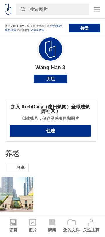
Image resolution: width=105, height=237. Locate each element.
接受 (84, 28)
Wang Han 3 (50, 67)
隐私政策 (10, 30)
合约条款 (56, 25)
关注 (50, 79)
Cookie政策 (37, 30)
